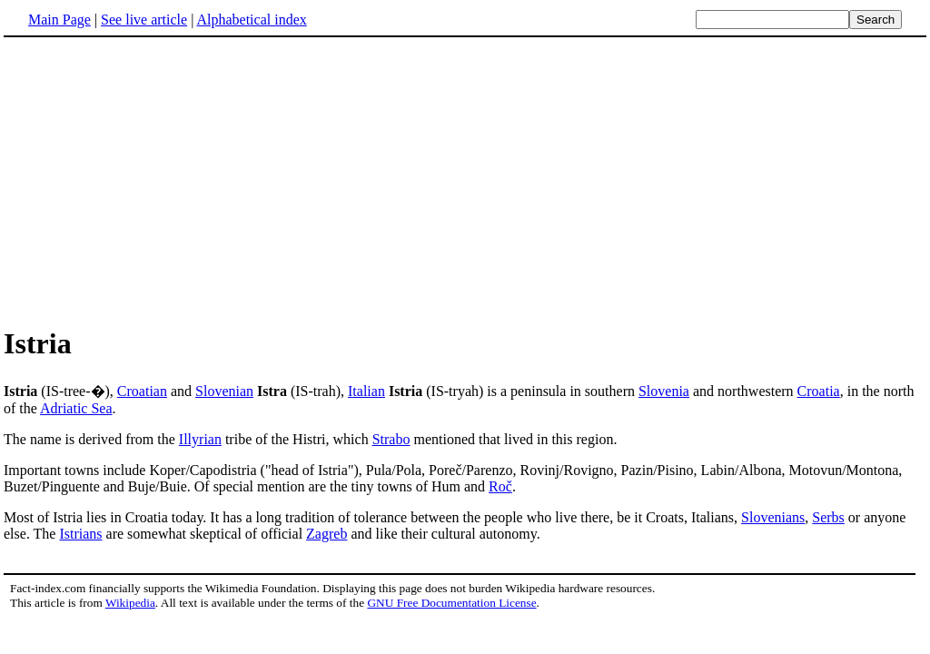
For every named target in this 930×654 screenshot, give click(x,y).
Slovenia (663, 391)
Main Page (59, 19)
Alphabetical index (251, 19)
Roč (500, 486)
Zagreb (326, 533)
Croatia (818, 391)
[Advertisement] (465, 181)
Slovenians (773, 517)
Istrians (80, 533)
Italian (366, 391)
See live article (144, 19)
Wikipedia (130, 602)
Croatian (142, 391)
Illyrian (200, 439)
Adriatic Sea (76, 408)
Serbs (828, 517)
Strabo (391, 439)
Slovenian (224, 391)
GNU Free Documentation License (451, 602)
